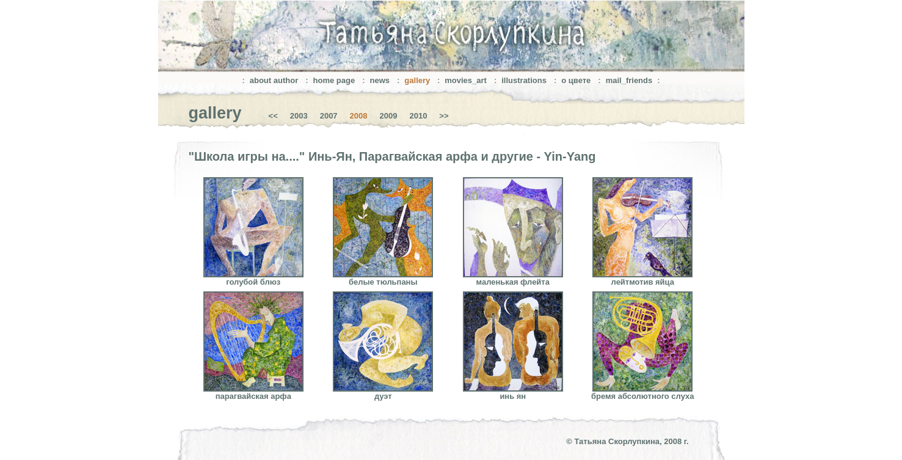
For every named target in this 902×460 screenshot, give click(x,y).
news (380, 80)
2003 (299, 115)
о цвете (576, 80)
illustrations (524, 80)
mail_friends (629, 80)
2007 (329, 115)
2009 (389, 115)
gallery (418, 80)
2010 (418, 115)
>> (443, 115)
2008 (359, 115)
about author (274, 80)
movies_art (466, 80)
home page (334, 80)
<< (273, 115)
